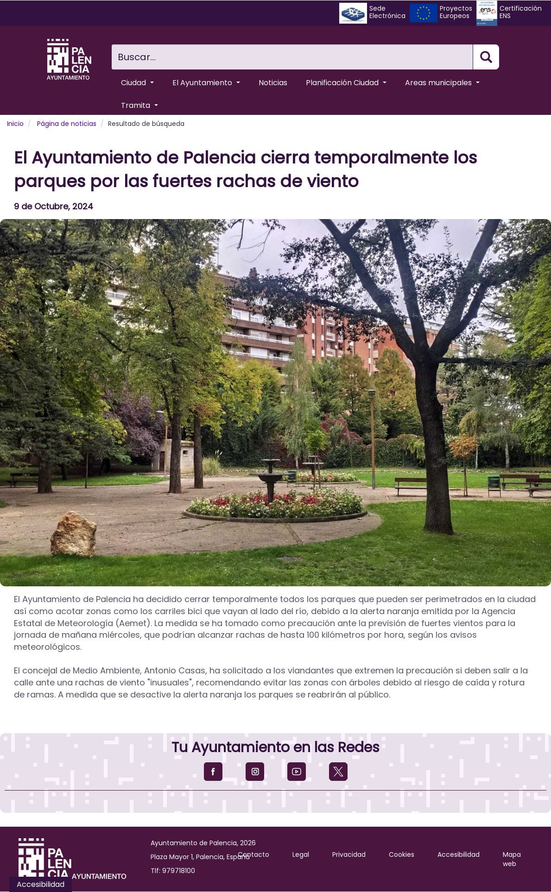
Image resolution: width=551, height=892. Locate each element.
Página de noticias (66, 123)
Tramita (139, 105)
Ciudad (137, 82)
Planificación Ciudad (346, 82)
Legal (300, 854)
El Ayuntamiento (206, 82)
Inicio (15, 123)
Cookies (401, 854)
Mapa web (512, 859)
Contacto (253, 854)
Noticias (273, 82)
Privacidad (349, 854)
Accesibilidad (458, 854)
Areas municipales (442, 82)
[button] (275, 402)
